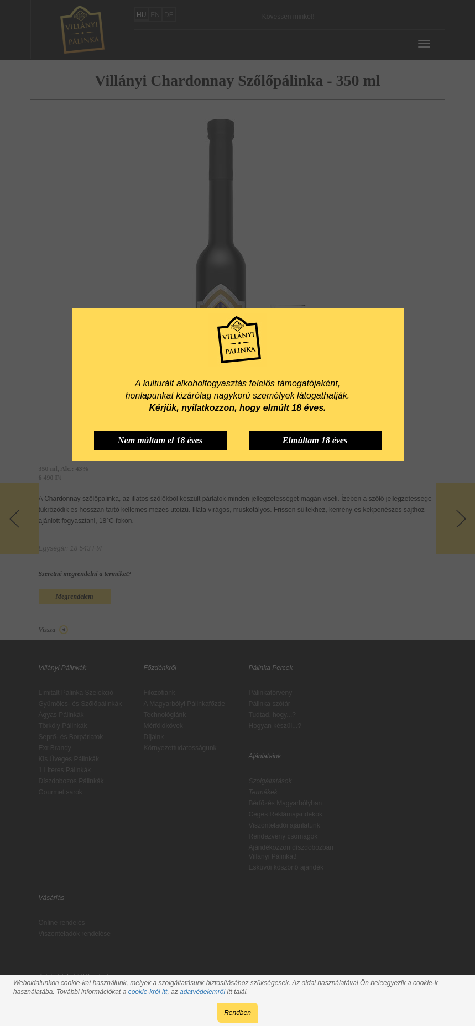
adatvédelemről (202, 992)
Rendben (237, 1013)
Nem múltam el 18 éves (160, 440)
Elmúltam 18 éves (315, 440)
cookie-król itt (148, 992)
